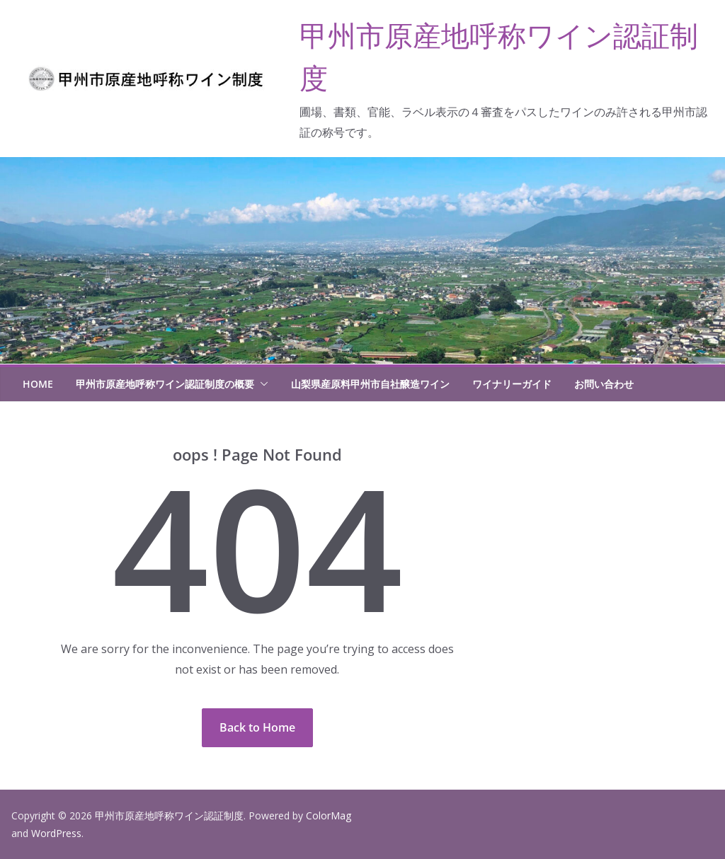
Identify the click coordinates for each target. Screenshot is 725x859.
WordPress (56, 833)
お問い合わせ (604, 384)
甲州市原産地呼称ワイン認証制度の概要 (165, 384)
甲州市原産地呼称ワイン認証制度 (169, 815)
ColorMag (328, 815)
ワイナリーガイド (512, 384)
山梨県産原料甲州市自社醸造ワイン (370, 384)
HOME (38, 384)
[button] (261, 384)
